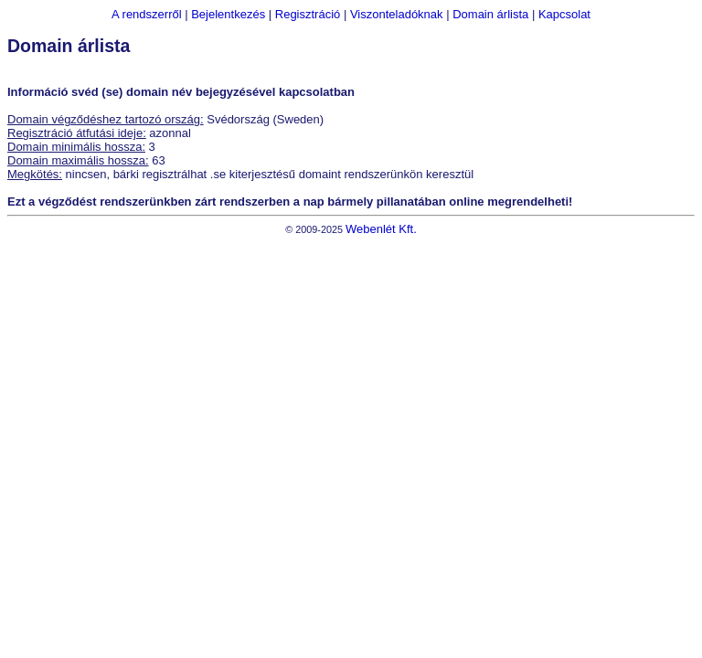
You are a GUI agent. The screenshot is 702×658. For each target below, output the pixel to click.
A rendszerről (147, 14)
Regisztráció (308, 14)
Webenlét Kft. (381, 229)
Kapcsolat (564, 14)
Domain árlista (490, 14)
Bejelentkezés (228, 14)
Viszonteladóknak (396, 14)
